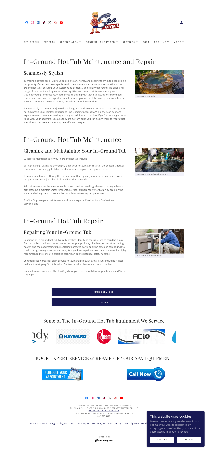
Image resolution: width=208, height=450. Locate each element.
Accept (189, 439)
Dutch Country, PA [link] (79, 423)
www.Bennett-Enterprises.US (104, 411)
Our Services (104, 292)
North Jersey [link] (114, 423)
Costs (104, 302)
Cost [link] (146, 42)
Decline (162, 439)
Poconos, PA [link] (98, 423)
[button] (181, 22)
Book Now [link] (161, 42)
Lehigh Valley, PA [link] (58, 423)
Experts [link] (49, 42)
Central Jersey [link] (131, 423)
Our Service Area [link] (37, 423)
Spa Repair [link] (31, 42)
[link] (26, 22)
